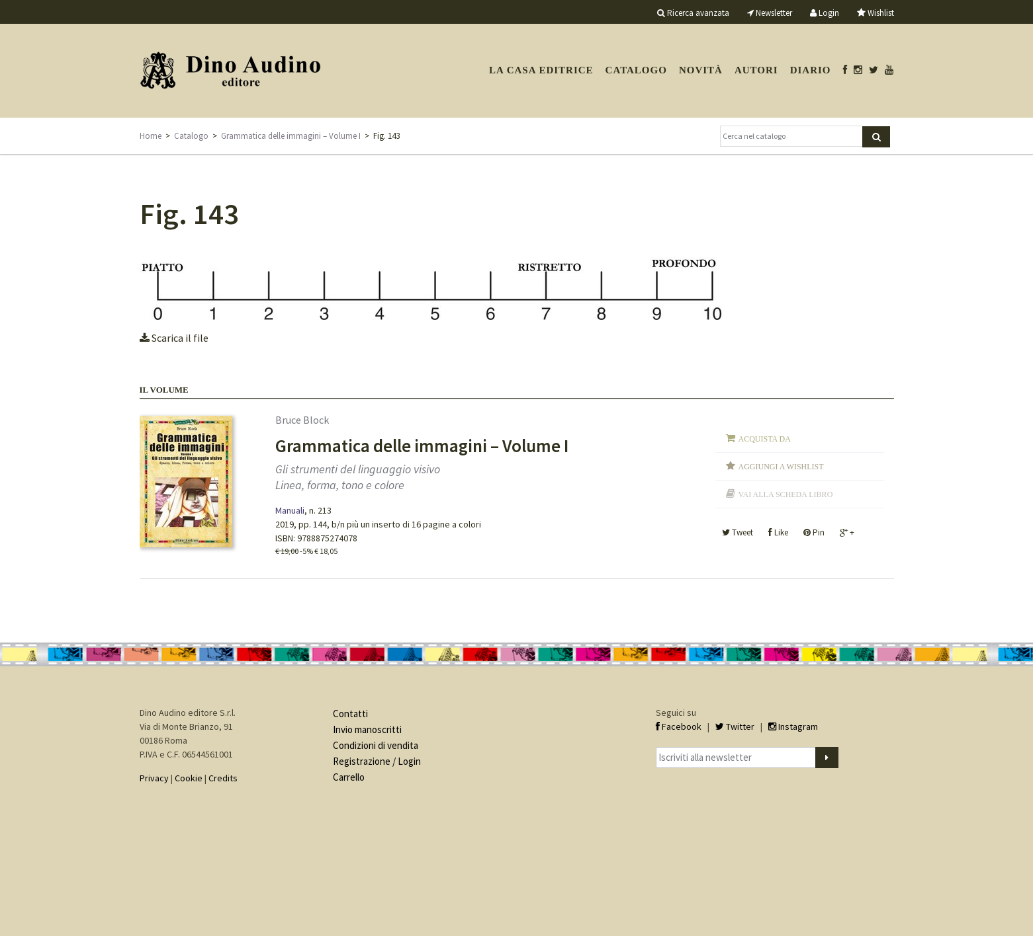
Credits (223, 778)
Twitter (734, 726)
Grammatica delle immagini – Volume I (291, 135)
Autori (756, 70)
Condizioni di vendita (375, 745)
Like (778, 532)
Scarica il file (174, 337)
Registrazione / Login (377, 761)
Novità (701, 70)
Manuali (289, 510)
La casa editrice (541, 70)
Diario (810, 70)
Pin (814, 532)
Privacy (154, 778)
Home (150, 135)
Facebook (678, 726)
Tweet (737, 532)
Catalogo (636, 70)
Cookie (188, 778)
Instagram (793, 726)
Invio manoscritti (367, 729)
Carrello (349, 777)
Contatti (350, 713)
